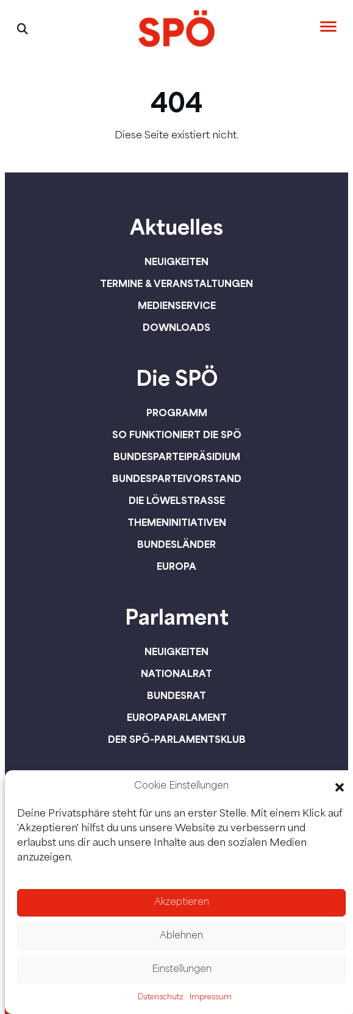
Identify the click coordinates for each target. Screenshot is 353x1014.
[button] (339, 787)
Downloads (176, 327)
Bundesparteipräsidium (176, 456)
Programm (176, 412)
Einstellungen (182, 969)
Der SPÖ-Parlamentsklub (177, 739)
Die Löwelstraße (177, 500)
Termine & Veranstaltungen (176, 283)
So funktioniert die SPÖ (176, 434)
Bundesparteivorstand (176, 478)
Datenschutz (161, 997)
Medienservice (177, 305)
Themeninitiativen (176, 522)
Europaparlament (177, 717)
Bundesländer (176, 544)
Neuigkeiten (176, 261)
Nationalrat (176, 673)
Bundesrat (176, 695)
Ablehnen (181, 936)
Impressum (211, 997)
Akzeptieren (181, 902)
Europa (176, 566)
